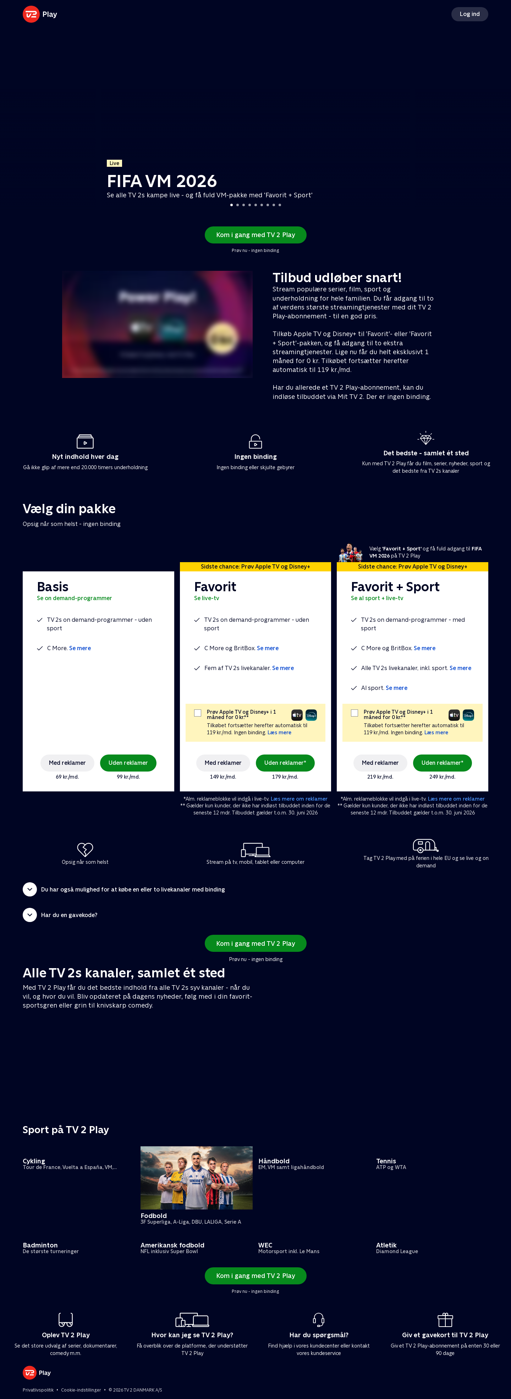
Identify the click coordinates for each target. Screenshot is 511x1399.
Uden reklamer (128, 762)
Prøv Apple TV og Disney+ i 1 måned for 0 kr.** (241, 714)
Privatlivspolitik (38, 1390)
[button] (255, 889)
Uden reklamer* (285, 762)
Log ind (470, 14)
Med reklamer (67, 762)
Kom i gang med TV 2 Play (255, 234)
